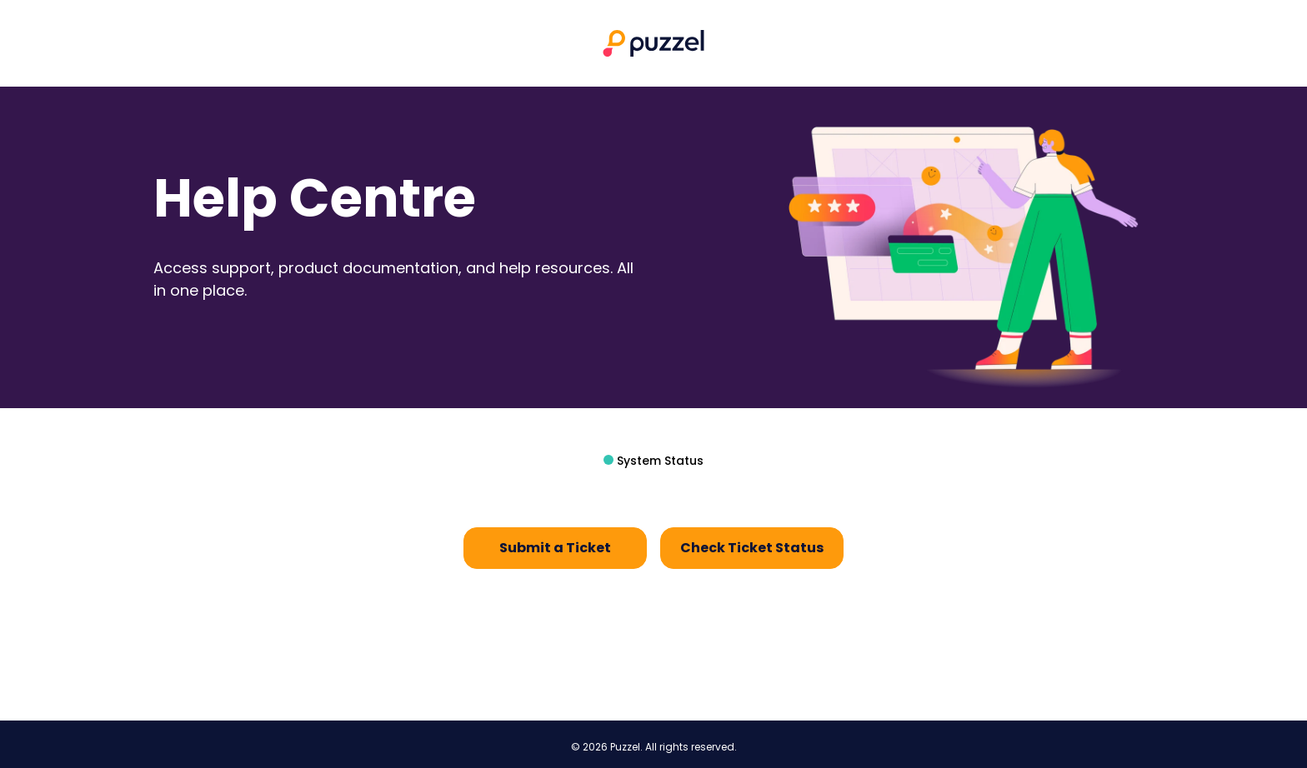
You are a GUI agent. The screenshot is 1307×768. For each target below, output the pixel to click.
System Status (658, 460)
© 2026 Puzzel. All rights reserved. (654, 747)
